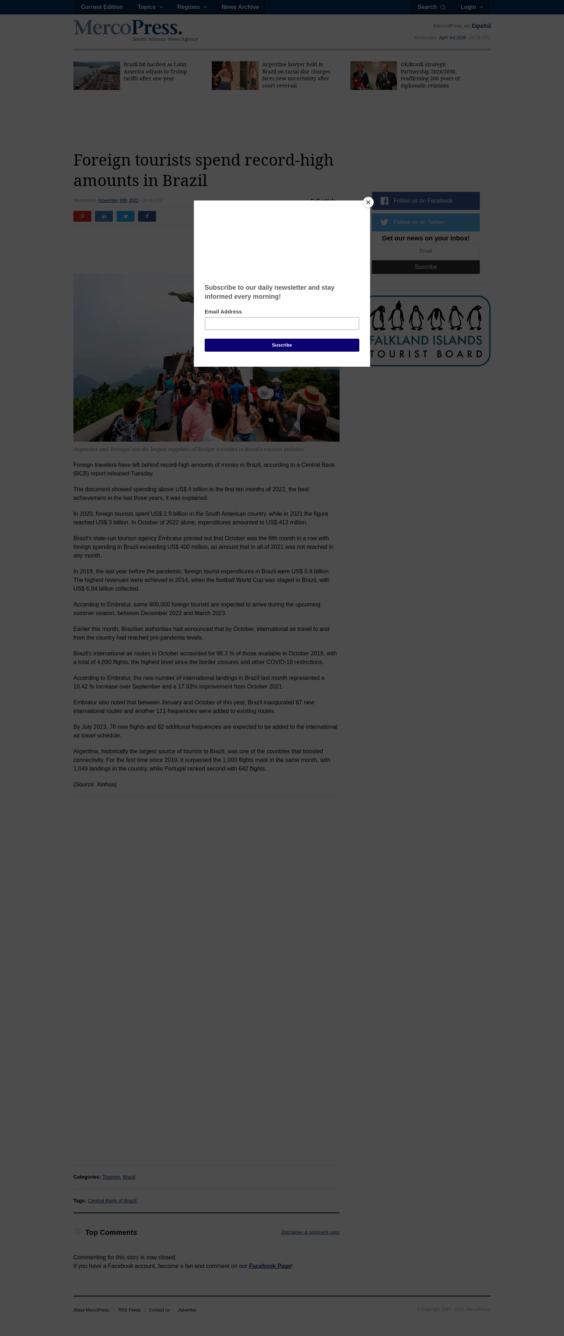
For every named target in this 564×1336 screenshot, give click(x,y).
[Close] (368, 202)
